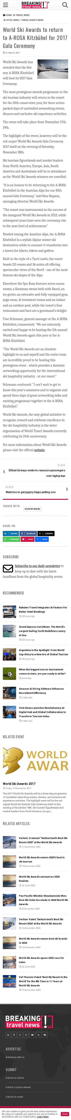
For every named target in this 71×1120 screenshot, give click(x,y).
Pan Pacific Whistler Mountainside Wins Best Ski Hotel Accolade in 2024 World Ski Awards (43, 900)
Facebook (28, 533)
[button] (65, 5)
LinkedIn (11, 533)
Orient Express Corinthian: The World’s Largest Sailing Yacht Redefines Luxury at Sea (42, 631)
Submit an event (14, 1096)
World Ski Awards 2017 (19, 784)
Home (9, 15)
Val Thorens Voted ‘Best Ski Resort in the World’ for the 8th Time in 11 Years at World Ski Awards (43, 981)
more (41, 539)
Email (27, 539)
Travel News (23, 15)
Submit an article (15, 1077)
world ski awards (32, 509)
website (39, 450)
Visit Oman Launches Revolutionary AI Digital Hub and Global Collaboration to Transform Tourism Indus (42, 712)
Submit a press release (18, 1087)
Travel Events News (32, 20)
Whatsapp (11, 539)
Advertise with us (15, 1057)
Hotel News (12, 20)
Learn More (42, 1116)
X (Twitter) (46, 533)
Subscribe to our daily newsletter (37, 566)
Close (65, 1114)
